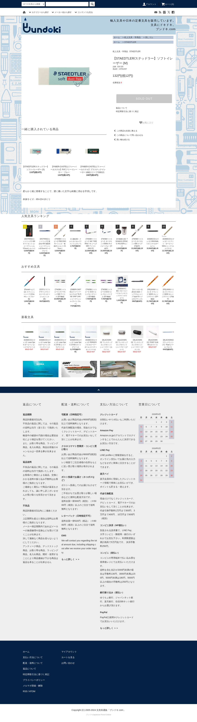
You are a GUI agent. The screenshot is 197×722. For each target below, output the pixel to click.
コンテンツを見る (83, 12)
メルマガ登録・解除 (33, 685)
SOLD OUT (144, 98)
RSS (25, 691)
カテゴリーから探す (38, 12)
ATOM (32, 691)
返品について (121, 108)
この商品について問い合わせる (128, 135)
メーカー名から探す (61, 12)
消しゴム (149, 37)
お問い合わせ (68, 663)
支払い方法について (33, 657)
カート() (167, 4)
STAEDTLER (130, 42)
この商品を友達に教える (125, 131)
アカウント (149, 4)
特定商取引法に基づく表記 (127, 111)
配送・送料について (33, 663)
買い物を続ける (121, 139)
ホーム (117, 37)
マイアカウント (69, 651)
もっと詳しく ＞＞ (70, 559)
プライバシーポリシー (34, 680)
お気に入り (146, 122)
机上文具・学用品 (132, 37)
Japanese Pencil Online (102, 715)
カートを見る (68, 657)
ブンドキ (89, 715)
